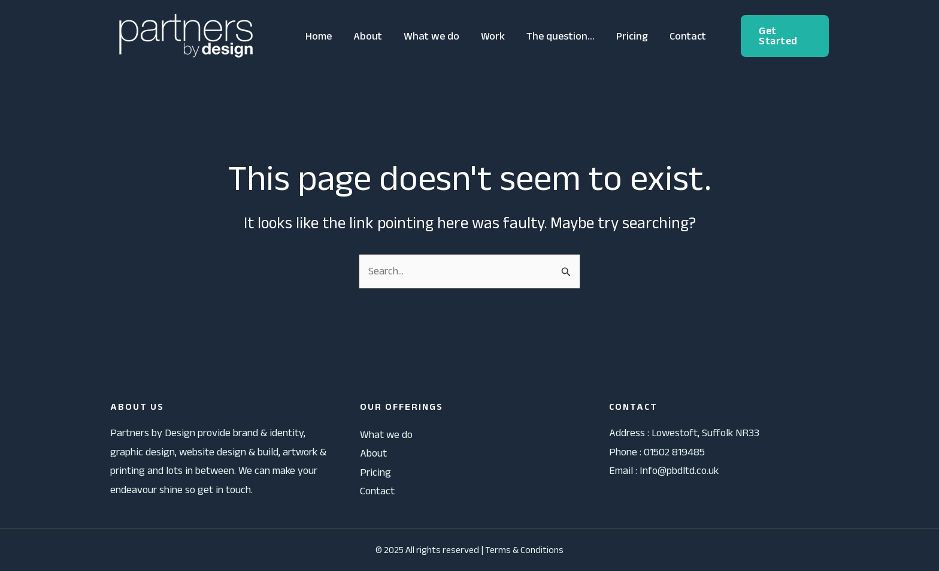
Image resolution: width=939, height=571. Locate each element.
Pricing (632, 36)
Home (318, 36)
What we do (431, 36)
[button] (785, 36)
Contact (688, 36)
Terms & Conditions (524, 550)
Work (493, 36)
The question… (560, 36)
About (367, 36)
